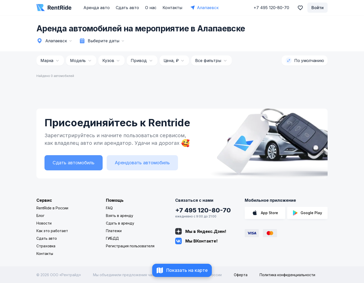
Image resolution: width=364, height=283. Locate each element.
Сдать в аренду (120, 223)
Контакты (172, 7)
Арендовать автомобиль (142, 162)
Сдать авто (127, 7)
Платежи (114, 231)
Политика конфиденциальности (287, 275)
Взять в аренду (119, 215)
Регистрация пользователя (130, 246)
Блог (40, 215)
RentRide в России (52, 208)
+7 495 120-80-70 (203, 210)
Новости (44, 223)
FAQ (109, 208)
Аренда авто (96, 7)
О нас (150, 7)
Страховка (45, 246)
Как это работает (52, 231)
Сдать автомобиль (74, 162)
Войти (317, 7)
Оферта (240, 275)
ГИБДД (112, 238)
